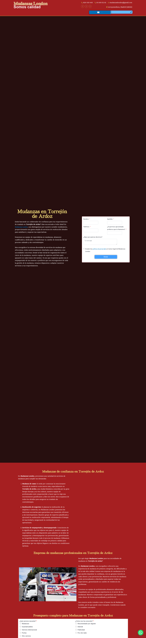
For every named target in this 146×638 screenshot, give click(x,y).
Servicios (29, 14)
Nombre (86, 221)
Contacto (81, 14)
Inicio (18, 14)
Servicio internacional (29, 632)
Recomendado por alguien (87, 626)
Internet (80, 629)
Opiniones (69, 14)
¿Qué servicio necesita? (28, 623)
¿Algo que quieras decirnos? (92, 239)
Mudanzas (25, 626)
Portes (24, 635)
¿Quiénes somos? (44, 14)
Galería (58, 14)
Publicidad (81, 632)
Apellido (110, 221)
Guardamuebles (27, 629)
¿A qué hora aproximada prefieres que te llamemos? (116, 230)
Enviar (106, 259)
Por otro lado (82, 635)
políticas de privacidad (100, 251)
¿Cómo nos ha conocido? (84, 623)
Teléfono (86, 229)
